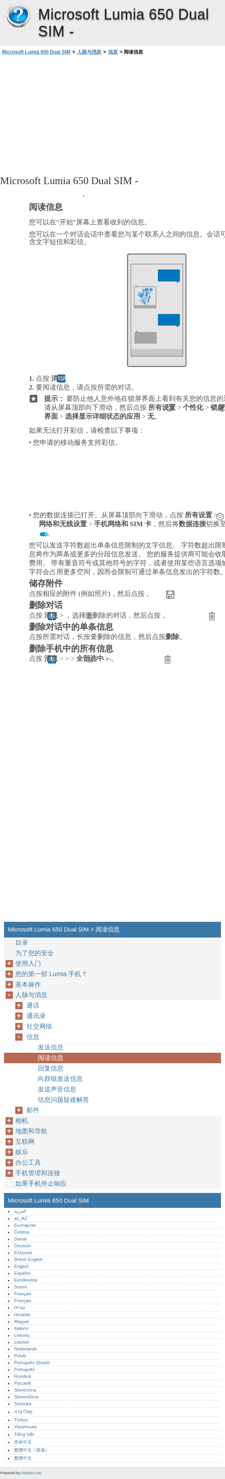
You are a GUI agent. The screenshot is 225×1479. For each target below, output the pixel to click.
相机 (21, 1120)
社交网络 (39, 1026)
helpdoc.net (31, 1473)
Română (22, 1376)
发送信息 (50, 1047)
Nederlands (25, 1348)
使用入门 (28, 963)
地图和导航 (31, 1131)
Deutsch (22, 1245)
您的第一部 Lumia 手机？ (51, 974)
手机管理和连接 (37, 1173)
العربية (20, 1211)
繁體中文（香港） (31, 1450)
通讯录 (36, 1015)
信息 (113, 52)
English (21, 1266)
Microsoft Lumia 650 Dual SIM (18, 16)
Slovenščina (26, 1396)
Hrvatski (22, 1314)
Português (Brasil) (32, 1362)
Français (22, 1293)
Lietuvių (22, 1335)
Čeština (21, 1232)
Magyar (21, 1321)
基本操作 (28, 984)
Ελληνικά (23, 1252)
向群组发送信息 (60, 1078)
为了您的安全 (34, 953)
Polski (20, 1355)
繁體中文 (23, 1458)
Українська (25, 1426)
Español (22, 1273)
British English (28, 1259)
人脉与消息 (89, 52)
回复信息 (50, 1068)
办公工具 (28, 1162)
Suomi (20, 1286)
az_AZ (20, 1218)
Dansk (20, 1238)
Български (25, 1225)
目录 (21, 942)
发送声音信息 (57, 1089)
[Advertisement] (71, 114)
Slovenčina (25, 1390)
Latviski (21, 1342)
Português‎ (24, 1369)
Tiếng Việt (24, 1434)
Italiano (21, 1328)
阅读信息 (50, 1057)
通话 (33, 1005)
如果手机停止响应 (41, 1183)
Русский (22, 1383)
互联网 (25, 1141)
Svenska (22, 1403)
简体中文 (23, 1442)
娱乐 (21, 1152)
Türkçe (21, 1419)
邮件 (33, 1110)
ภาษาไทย (23, 1411)
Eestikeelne (25, 1280)
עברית (19, 1307)
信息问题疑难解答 (63, 1099)
